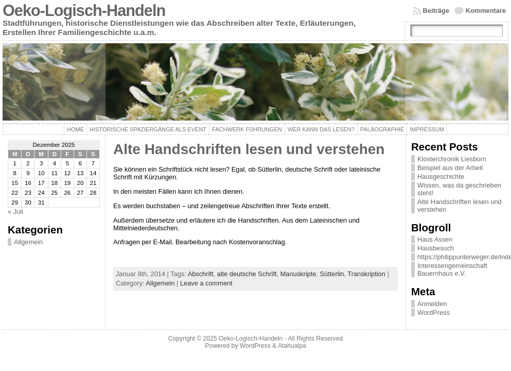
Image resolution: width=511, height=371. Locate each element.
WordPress (433, 312)
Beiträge (436, 10)
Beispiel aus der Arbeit (450, 168)
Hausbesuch (435, 248)
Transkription (366, 274)
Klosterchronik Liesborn (451, 159)
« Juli (15, 211)
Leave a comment (206, 283)
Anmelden (432, 304)
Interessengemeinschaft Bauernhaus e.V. (452, 269)
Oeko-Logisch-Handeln (84, 11)
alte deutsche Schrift (247, 274)
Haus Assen (434, 239)
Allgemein (28, 242)
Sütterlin (332, 274)
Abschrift (201, 274)
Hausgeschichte (440, 176)
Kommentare (486, 10)
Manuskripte (298, 274)
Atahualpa (292, 345)
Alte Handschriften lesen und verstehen (248, 149)
